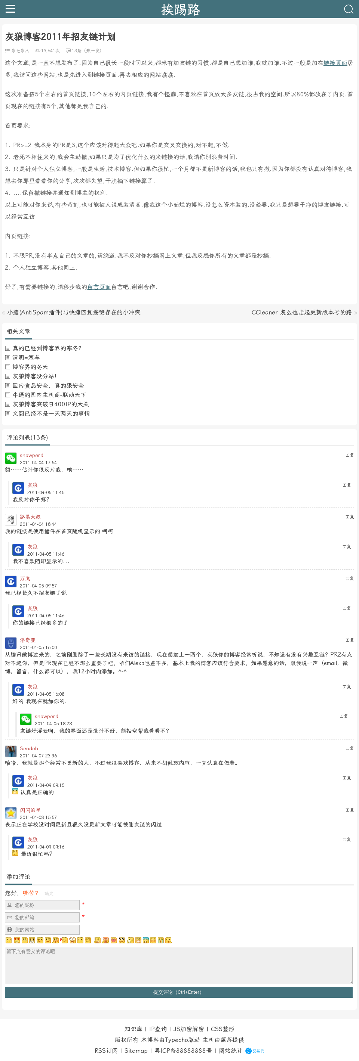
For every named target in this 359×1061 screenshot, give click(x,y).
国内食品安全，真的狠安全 (48, 385)
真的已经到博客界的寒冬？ (48, 348)
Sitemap (136, 1050)
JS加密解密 (189, 1029)
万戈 (25, 578)
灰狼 (32, 485)
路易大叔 (30, 517)
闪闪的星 (30, 810)
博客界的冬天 (30, 366)
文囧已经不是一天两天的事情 (51, 413)
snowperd (31, 455)
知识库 (133, 1029)
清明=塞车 (26, 357)
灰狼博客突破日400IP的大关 (50, 404)
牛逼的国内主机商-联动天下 (49, 394)
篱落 (226, 1039)
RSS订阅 (106, 1050)
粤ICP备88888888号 (183, 1050)
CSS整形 (222, 1029)
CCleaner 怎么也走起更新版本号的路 (302, 312)
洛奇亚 (28, 640)
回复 (349, 455)
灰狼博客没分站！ (36, 376)
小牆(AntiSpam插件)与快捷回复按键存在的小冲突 (74, 312)
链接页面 (335, 62)
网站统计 (231, 1050)
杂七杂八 (20, 50)
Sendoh (29, 748)
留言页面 (99, 287)
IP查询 (158, 1029)
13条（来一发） (88, 50)
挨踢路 (180, 9)
